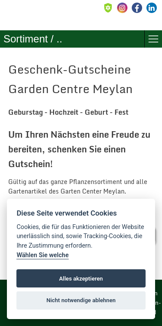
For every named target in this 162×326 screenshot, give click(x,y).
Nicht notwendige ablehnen (80, 300)
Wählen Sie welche (42, 255)
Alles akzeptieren (81, 278)
